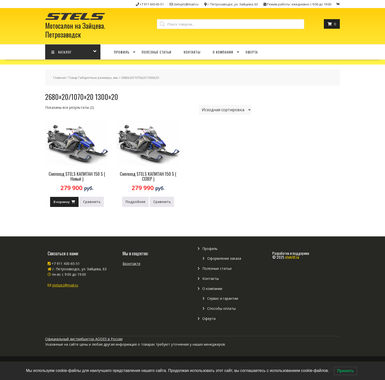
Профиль (121, 51)
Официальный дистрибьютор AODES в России (84, 339)
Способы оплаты (221, 308)
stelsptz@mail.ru (65, 285)
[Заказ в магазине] (225, 110)
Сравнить (91, 201)
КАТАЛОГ (61, 51)
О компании (223, 51)
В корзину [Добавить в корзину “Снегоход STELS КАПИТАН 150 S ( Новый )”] (62, 202)
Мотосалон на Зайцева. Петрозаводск (75, 30)
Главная (59, 77)
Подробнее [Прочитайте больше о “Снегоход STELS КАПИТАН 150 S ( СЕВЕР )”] (135, 201)
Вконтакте (131, 263)
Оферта (252, 51)
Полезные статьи (156, 51)
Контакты (192, 51)
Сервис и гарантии (222, 298)
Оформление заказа (224, 258)
